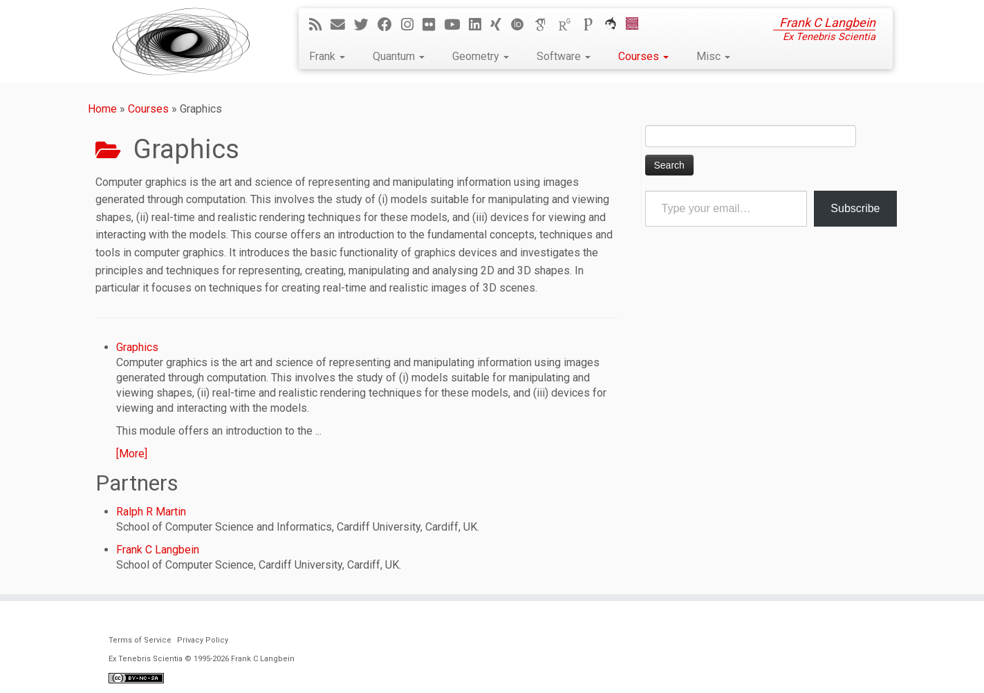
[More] (131, 453)
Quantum (399, 56)
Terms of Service (140, 640)
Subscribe (855, 208)
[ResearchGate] (569, 25)
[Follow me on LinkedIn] (479, 25)
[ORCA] (615, 25)
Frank (327, 56)
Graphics (137, 347)
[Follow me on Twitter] (366, 25)
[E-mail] (342, 25)
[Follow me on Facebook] (389, 25)
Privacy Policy (202, 640)
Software (564, 56)
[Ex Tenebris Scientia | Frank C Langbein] (181, 41)
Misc (713, 56)
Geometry (480, 56)
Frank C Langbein (157, 549)
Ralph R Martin (151, 511)
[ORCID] (522, 25)
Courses (643, 56)
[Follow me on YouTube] (456, 25)
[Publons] (592, 25)
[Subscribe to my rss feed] (320, 25)
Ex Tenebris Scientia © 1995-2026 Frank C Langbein (202, 658)
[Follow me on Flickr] (433, 25)
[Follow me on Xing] (500, 25)
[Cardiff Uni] (636, 25)
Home (102, 108)
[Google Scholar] (545, 25)
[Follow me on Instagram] (412, 25)
